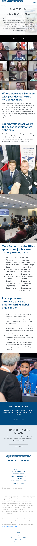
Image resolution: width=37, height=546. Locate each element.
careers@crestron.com (9, 526)
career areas (18, 474)
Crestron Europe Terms (18, 537)
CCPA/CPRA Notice (18, 481)
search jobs (18, 483)
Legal (18, 535)
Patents (18, 532)
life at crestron (18, 471)
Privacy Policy (18, 539)
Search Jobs (18, 38)
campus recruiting (18, 476)
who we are (18, 469)
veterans (18, 478)
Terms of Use (18, 542)
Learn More (18, 446)
